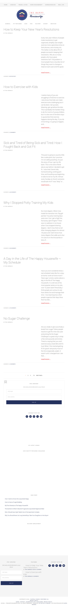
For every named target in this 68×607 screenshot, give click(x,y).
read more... (46, 73)
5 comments (13, 364)
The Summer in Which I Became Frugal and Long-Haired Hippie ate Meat (24, 509)
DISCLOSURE (40, 601)
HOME (17, 601)
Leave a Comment (37, 569)
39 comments (13, 307)
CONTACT (22, 601)
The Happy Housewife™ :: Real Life (30, 15)
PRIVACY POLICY (48, 601)
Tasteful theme (34, 599)
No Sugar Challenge (17, 318)
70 (34, 375)
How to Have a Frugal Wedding (13, 502)
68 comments (13, 192)
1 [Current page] (25, 375)
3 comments (13, 132)
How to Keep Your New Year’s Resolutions (31, 29)
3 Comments (36, 576)
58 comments (13, 248)
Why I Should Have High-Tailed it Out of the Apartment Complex (22, 512)
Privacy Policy (34, 600)
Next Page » (39, 375)
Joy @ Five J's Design (44, 603)
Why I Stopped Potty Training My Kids (28, 203)
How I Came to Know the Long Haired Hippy (17, 499)
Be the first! (13, 76)
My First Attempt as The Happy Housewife (16, 505)
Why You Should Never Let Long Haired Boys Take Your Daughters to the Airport (26, 515)
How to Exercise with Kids (21, 87)
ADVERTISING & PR (31, 601)
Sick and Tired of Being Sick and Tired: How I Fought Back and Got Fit (33, 144)
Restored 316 (45, 599)
